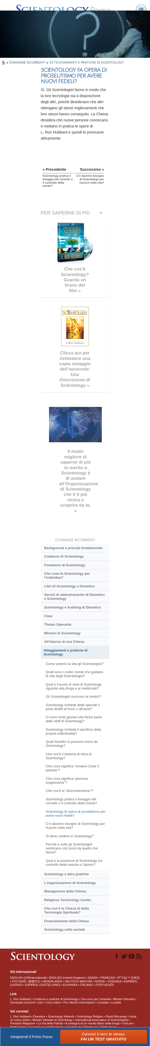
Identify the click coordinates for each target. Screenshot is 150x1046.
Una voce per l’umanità (96, 999)
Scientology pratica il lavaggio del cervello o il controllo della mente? (71, 801)
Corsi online (53, 1002)
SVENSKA (114, 981)
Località (116, 1002)
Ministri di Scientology (62, 633)
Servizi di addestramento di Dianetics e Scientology (74, 597)
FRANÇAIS (107, 977)
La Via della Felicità (50, 1023)
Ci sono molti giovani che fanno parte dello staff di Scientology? (74, 719)
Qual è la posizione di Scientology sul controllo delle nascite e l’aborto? (74, 863)
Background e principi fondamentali (73, 548)
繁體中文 (34, 981)
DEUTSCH (72, 981)
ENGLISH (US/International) (28, 977)
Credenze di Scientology (64, 556)
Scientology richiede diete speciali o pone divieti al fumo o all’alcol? (73, 707)
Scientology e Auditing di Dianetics (72, 607)
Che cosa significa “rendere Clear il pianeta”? (72, 768)
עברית (122, 977)
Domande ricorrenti (22, 1002)
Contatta (102, 1002)
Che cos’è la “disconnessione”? (69, 791)
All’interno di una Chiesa (64, 642)
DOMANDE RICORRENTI (28, 62)
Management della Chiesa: (65, 891)
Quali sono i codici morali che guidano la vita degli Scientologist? (74, 674)
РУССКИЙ (19, 981)
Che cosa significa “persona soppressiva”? (67, 780)
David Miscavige (116, 1016)
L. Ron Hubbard (20, 999)
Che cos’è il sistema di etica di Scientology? (68, 756)
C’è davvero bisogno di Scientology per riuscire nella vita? (75, 826)
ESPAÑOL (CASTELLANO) (42, 984)
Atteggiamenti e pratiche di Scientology (66, 652)
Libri (40, 1002)
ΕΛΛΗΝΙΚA (70, 984)
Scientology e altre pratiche (66, 874)
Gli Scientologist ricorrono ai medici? (73, 696)
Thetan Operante (57, 624)
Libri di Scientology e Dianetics (69, 586)
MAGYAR (86, 981)
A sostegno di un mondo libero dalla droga (92, 1023)
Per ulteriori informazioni (79, 1002)
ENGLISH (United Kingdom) (67, 977)
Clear (48, 616)
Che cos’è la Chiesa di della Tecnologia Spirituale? (66, 910)
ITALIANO (86, 984)
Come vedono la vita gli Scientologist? (74, 664)
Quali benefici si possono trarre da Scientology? (72, 744)
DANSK (93, 977)
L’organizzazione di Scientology (70, 883)
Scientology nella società (64, 929)
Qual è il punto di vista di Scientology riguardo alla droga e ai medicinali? (73, 686)
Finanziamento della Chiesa (66, 921)
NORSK (100, 981)
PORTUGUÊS (105, 984)
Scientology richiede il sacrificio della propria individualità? (73, 731)
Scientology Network (61, 1016)
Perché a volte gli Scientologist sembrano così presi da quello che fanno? (72, 848)
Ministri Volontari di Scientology (52, 1019)
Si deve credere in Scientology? (70, 836)
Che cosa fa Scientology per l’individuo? (67, 575)
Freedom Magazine (22, 1023)
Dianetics (39, 1016)
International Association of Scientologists (101, 1019)
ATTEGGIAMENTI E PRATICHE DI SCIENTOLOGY (87, 62)
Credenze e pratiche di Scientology (55, 999)
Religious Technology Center (67, 900)
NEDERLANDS (52, 981)
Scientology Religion (90, 1016)
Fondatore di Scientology (64, 565)
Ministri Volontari (123, 999)
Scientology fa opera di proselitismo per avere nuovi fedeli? (75, 813)
